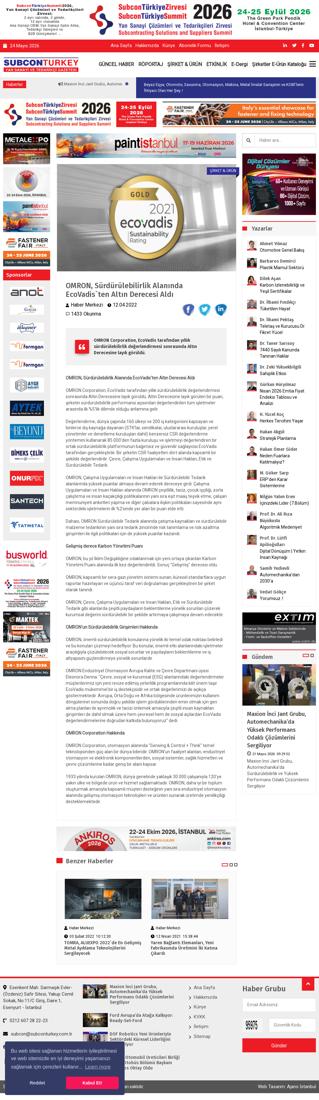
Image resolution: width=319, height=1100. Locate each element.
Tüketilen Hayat (277, 308)
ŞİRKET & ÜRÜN (184, 64)
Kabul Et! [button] (92, 1082)
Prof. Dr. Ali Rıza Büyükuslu (276, 517)
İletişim (222, 45)
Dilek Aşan (270, 278)
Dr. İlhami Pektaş (277, 319)
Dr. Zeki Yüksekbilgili (280, 367)
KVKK (199, 1017)
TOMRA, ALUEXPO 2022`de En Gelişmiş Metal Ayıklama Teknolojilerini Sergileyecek (102, 948)
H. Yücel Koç (272, 414)
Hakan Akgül (272, 432)
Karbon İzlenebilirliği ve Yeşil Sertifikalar (282, 288)
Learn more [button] (98, 1066)
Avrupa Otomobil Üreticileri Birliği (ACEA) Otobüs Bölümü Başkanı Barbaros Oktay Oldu (145, 1063)
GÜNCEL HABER (116, 64)
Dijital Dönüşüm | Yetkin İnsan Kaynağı (283, 554)
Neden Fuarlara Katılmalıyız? (275, 458)
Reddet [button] (37, 1082)
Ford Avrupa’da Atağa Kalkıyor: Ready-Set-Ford (141, 1018)
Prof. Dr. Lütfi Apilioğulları (273, 541)
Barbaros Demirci (278, 261)
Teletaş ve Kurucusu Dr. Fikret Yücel (282, 329)
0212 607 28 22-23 (25, 1021)
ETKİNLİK (216, 64)
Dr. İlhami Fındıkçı (278, 302)
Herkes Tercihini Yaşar (281, 420)
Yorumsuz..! (271, 598)
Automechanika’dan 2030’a (280, 577)
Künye (169, 45)
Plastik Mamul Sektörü (282, 267)
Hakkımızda (147, 45)
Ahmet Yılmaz (273, 243)
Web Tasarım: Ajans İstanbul (287, 1086)
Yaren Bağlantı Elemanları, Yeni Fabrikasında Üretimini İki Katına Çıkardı (184, 948)
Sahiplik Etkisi (273, 373)
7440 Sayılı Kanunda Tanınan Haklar (279, 353)
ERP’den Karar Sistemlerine (274, 482)
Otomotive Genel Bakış (282, 250)
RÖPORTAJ (150, 64)
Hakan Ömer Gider (279, 449)
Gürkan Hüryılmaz (278, 384)
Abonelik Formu (195, 45)
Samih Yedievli (274, 568)
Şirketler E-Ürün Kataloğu (279, 64)
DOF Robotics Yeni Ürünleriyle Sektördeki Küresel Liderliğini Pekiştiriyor (140, 1039)
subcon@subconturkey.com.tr (37, 1034)
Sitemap (202, 1036)
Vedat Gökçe (273, 592)
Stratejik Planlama (278, 438)
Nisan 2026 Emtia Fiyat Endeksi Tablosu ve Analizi (282, 397)
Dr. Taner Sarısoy (277, 343)
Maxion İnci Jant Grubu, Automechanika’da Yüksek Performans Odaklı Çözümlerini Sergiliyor (276, 730)
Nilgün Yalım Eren (277, 496)
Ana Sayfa (121, 45)
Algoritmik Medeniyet (281, 527)
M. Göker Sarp (274, 473)
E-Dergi (239, 64)
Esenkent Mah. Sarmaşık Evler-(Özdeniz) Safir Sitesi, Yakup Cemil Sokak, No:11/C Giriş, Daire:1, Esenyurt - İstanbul (38, 997)
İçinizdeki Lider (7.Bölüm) (284, 503)
